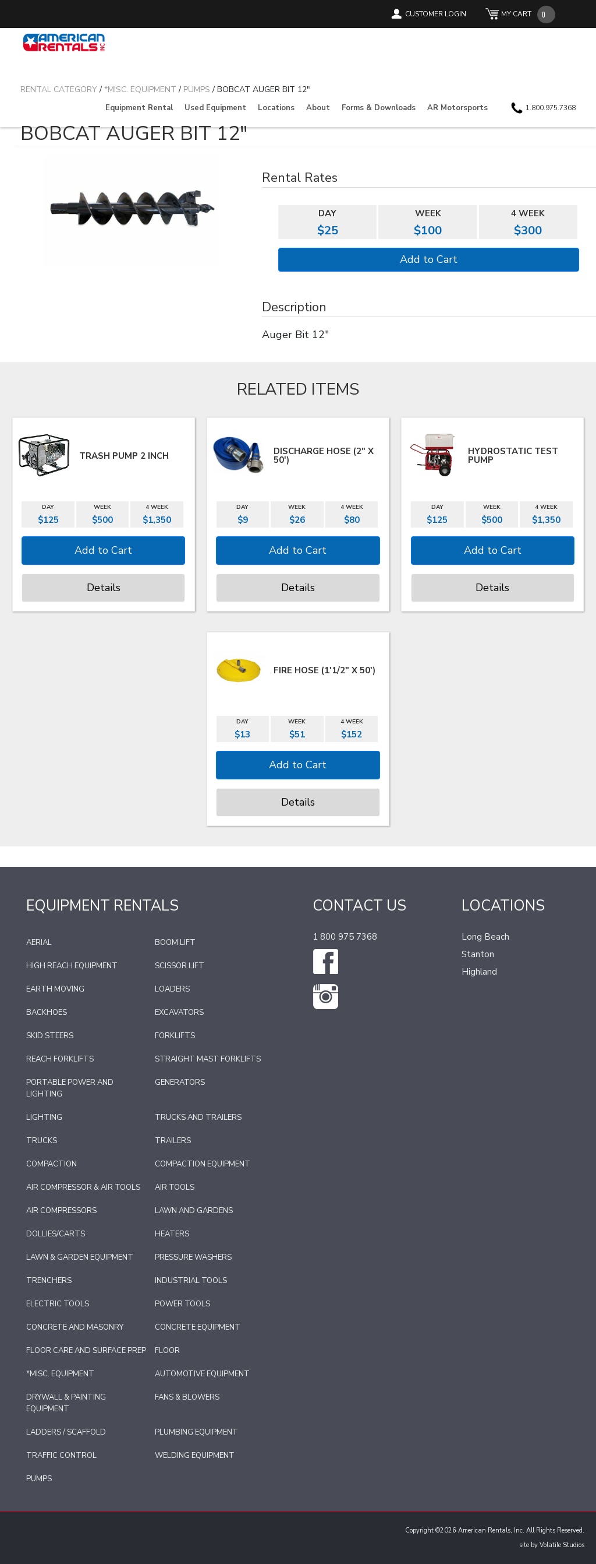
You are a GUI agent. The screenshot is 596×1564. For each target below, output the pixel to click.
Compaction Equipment (202, 1164)
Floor (167, 1350)
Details (103, 588)
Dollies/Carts (55, 1234)
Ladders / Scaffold (66, 1432)
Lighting (44, 1117)
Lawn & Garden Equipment (79, 1257)
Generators (180, 1082)
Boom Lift (175, 942)
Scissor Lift (179, 966)
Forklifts (175, 1036)
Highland (479, 972)
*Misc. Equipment (60, 1374)
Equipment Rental (139, 108)
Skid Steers (49, 1036)
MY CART (516, 14)
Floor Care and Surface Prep (86, 1350)
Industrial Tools (191, 1280)
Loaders (172, 989)
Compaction (51, 1164)
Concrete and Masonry (74, 1327)
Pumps (39, 1479)
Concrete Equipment (197, 1327)
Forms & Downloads (379, 108)
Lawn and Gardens (194, 1210)
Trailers (173, 1141)
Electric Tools (57, 1304)
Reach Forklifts (60, 1059)
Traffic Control (61, 1455)
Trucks (41, 1141)
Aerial (39, 942)
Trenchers (49, 1280)
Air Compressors (61, 1210)
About (318, 108)
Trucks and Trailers (198, 1117)
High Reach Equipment (72, 966)
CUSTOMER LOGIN (435, 14)
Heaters (172, 1234)
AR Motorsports (457, 108)
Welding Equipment (195, 1455)
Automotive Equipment (202, 1374)
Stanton (478, 954)
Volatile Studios (562, 1545)
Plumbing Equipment (196, 1432)
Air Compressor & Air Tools (83, 1187)
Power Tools (182, 1304)
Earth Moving (55, 989)
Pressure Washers (193, 1257)
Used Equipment (215, 108)
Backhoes (46, 1012)
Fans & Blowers (187, 1397)
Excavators (179, 1012)
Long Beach (485, 937)
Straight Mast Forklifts (208, 1059)
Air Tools (174, 1187)
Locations (276, 108)
